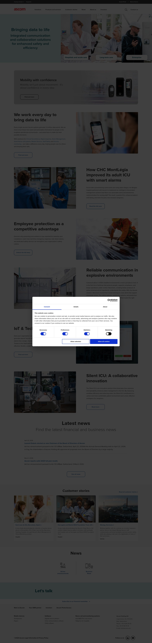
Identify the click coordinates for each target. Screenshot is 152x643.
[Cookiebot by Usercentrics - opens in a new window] (109, 300)
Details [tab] (76, 306)
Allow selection (75, 341)
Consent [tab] (47, 306)
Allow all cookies (104, 341)
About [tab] (105, 306)
